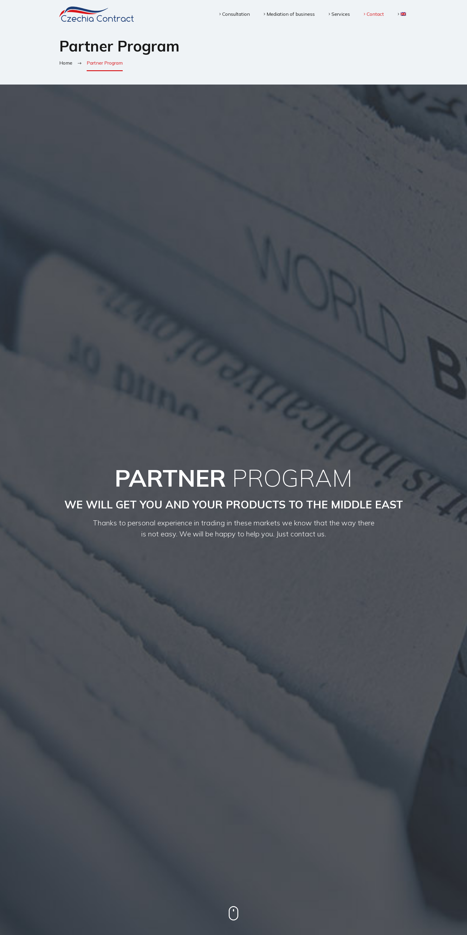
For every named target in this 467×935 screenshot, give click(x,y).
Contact (375, 14)
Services (340, 14)
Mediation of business (291, 14)
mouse (234, 913)
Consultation (236, 14)
